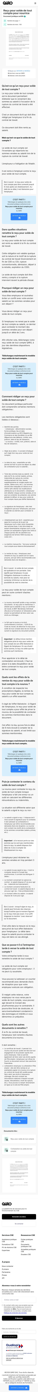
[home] (7, 3)
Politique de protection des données (15, 1313)
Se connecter (19, 1224)
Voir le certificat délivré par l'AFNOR (14, 1359)
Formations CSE (8, 1244)
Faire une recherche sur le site (11, 1328)
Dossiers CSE (26, 1254)
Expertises (6, 1250)
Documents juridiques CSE (26, 1245)
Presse (4, 1275)
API (3, 1278)
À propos (5, 1269)
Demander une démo (19, 1217)
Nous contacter (7, 1266)
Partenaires (6, 1272)
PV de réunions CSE (9, 1247)
